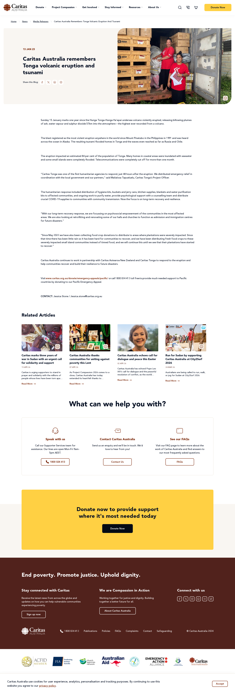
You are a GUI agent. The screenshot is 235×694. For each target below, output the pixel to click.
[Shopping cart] (196, 7)
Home (13, 22)
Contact (147, 631)
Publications (90, 631)
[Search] (179, 7)
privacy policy (47, 686)
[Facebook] (42, 82)
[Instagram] (61, 82)
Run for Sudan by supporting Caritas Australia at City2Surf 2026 (183, 359)
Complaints (132, 631)
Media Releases (40, 22)
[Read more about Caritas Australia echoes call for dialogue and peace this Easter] (125, 380)
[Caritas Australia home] (15, 7)
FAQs (118, 631)
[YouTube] (204, 598)
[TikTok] (211, 598)
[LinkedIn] (54, 82)
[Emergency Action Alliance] (156, 661)
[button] (41, 7)
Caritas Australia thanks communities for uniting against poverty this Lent (89, 359)
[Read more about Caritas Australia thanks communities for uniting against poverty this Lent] (77, 383)
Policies (106, 631)
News (25, 22)
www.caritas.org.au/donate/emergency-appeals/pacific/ (77, 278)
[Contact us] (188, 7)
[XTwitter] (48, 82)
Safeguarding (164, 631)
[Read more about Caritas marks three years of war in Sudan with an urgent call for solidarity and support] (29, 383)
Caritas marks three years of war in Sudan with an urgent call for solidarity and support (42, 359)
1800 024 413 (69, 631)
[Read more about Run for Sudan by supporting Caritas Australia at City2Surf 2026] (172, 380)
